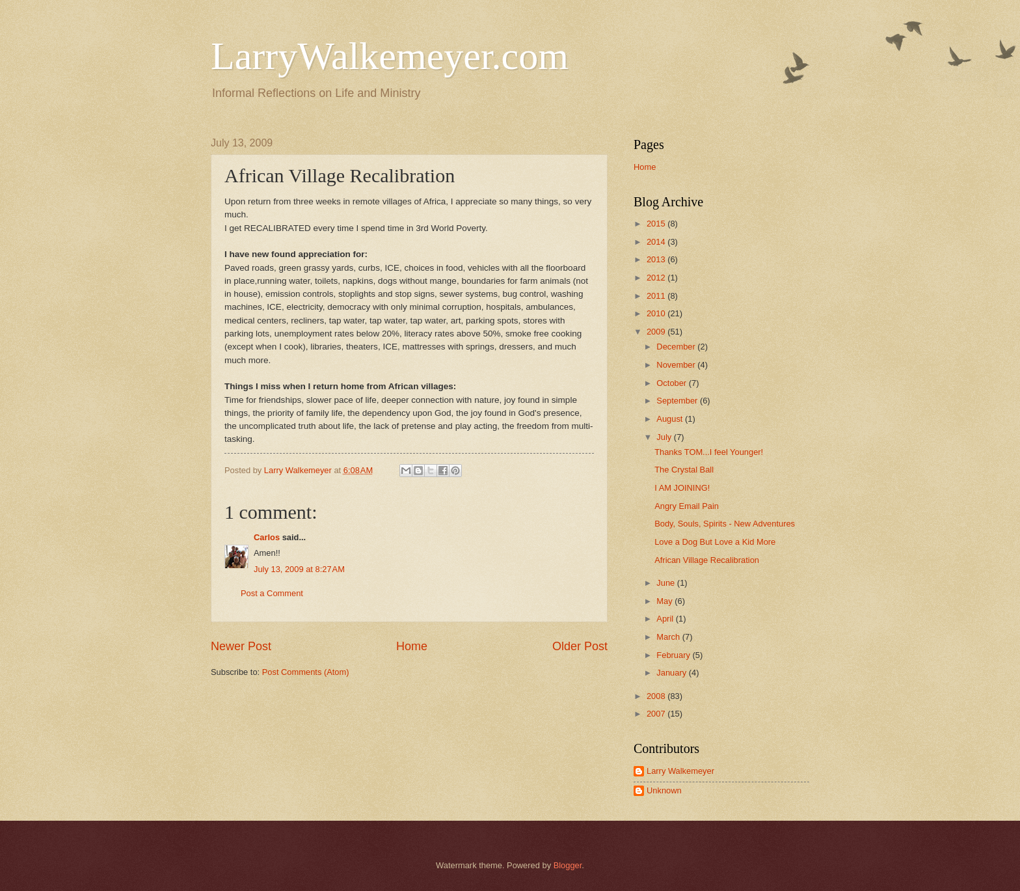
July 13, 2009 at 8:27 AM (299, 569)
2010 (657, 313)
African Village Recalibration (706, 560)
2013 (657, 259)
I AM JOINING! (682, 488)
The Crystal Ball (684, 469)
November (676, 365)
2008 (657, 696)
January (672, 673)
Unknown (664, 790)
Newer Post (241, 646)
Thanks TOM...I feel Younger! (708, 452)
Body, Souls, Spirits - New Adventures (724, 523)
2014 (657, 242)
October (672, 383)
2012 (657, 277)
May (665, 601)
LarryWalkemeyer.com (390, 55)
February (674, 655)
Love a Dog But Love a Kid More (714, 542)
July (664, 437)
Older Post (580, 646)
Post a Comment (272, 593)
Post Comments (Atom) (305, 672)
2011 (657, 296)
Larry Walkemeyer (680, 771)
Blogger (568, 865)
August (670, 419)
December (676, 346)
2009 (657, 331)
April (665, 619)
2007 (657, 714)
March (669, 637)
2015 (657, 223)
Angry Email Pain (686, 506)
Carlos (267, 537)
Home (411, 646)
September (678, 400)
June (666, 583)
